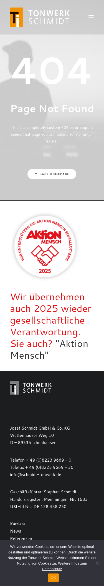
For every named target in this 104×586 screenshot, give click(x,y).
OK (53, 578)
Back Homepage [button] (52, 174)
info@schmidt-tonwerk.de (35, 474)
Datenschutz (52, 569)
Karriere (18, 524)
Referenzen (21, 538)
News (15, 531)
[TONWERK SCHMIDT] (40, 17)
